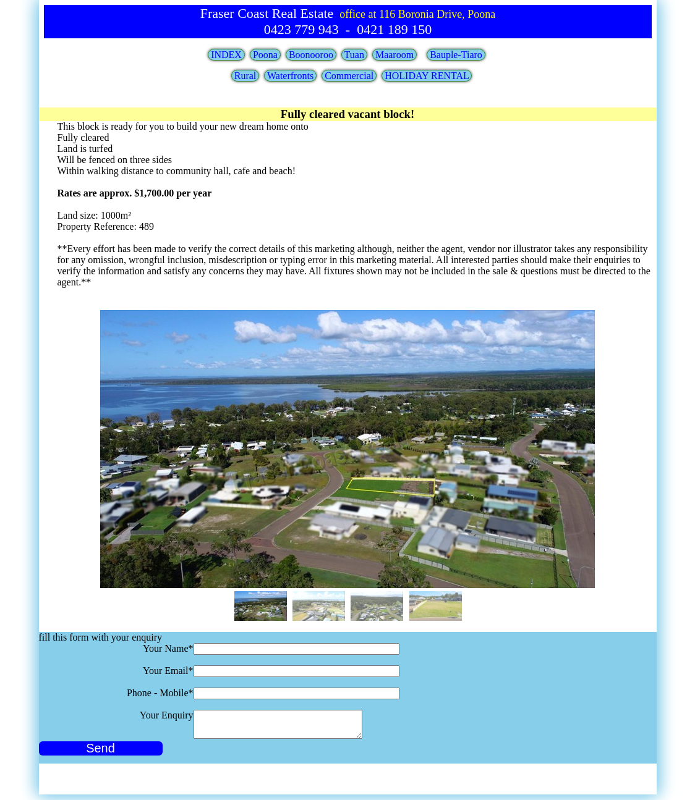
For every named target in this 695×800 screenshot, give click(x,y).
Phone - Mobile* (160, 693)
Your (167, 715)
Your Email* (168, 670)
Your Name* (168, 648)
